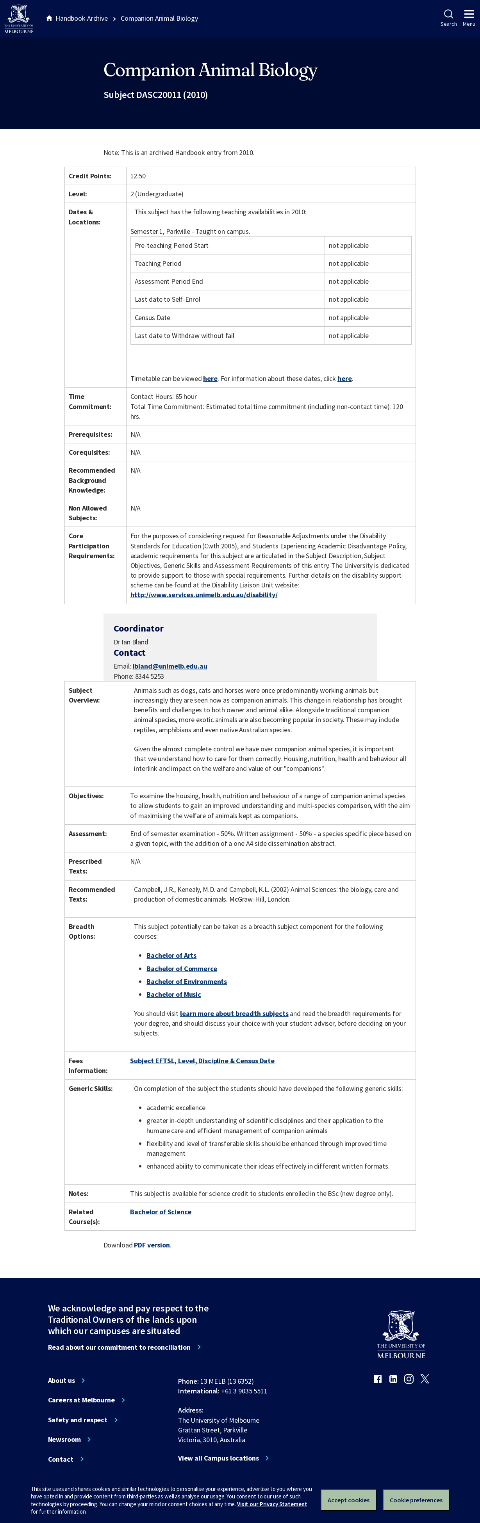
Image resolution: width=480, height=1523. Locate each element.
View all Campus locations (218, 1458)
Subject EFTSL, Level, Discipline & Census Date (202, 1060)
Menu (469, 18)
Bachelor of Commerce (181, 968)
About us (61, 1380)
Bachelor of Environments (186, 981)
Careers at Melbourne (81, 1400)
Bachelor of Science (160, 1211)
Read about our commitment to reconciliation (119, 1347)
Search (449, 18)
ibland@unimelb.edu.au (170, 666)
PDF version (152, 1244)
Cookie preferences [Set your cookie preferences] (416, 1500)
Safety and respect (78, 1420)
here (210, 378)
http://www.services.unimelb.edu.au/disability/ (204, 594)
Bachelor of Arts (171, 955)
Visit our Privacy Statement (272, 1504)
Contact (60, 1459)
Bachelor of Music (173, 994)
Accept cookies (348, 1500)
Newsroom (64, 1439)
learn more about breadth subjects (234, 1013)
